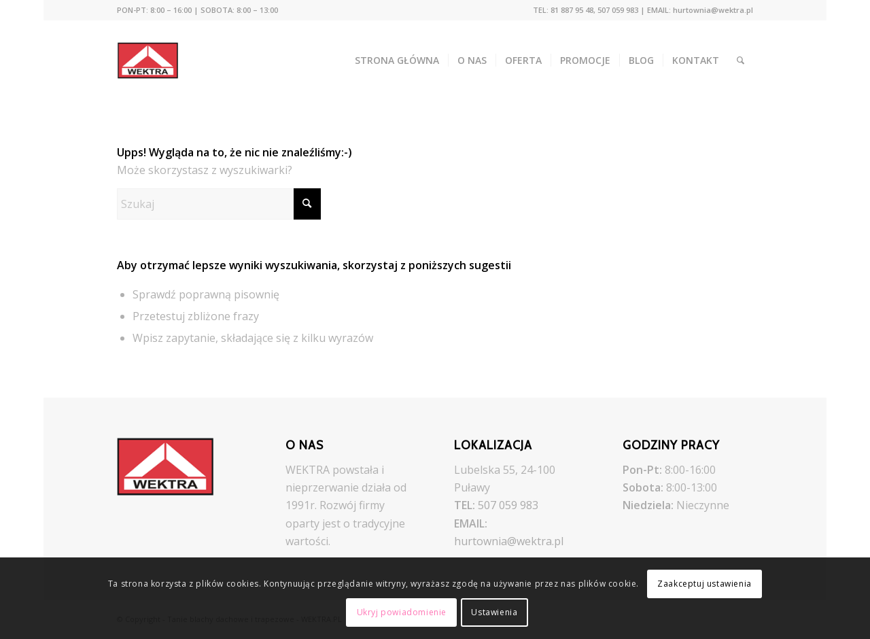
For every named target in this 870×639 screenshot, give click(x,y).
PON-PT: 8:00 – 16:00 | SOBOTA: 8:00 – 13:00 (197, 10)
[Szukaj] (740, 60)
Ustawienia (494, 612)
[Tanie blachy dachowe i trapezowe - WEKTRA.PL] (157, 60)
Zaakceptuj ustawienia (704, 583)
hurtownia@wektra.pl (508, 541)
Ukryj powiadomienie (402, 612)
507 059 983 (508, 505)
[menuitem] (197, 10)
